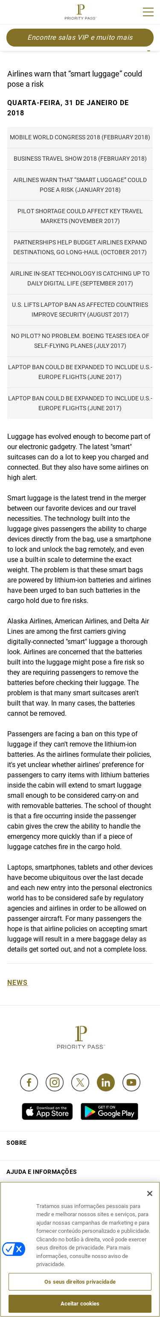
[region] (80, 1249)
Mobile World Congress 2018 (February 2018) (80, 137)
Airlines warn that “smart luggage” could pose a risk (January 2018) (80, 184)
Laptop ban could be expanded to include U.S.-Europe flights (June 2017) (80, 372)
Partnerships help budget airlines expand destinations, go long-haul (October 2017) (80, 247)
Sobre (16, 1142)
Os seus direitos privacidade (80, 1282)
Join (12, 13)
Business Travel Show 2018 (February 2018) (80, 158)
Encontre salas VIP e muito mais (80, 37)
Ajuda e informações (41, 1171)
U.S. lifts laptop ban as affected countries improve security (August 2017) (80, 309)
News (17, 983)
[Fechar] (149, 1193)
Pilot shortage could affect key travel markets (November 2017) (80, 216)
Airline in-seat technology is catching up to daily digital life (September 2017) (80, 278)
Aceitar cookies (80, 1303)
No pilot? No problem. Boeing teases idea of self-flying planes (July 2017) (80, 340)
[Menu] (148, 12)
